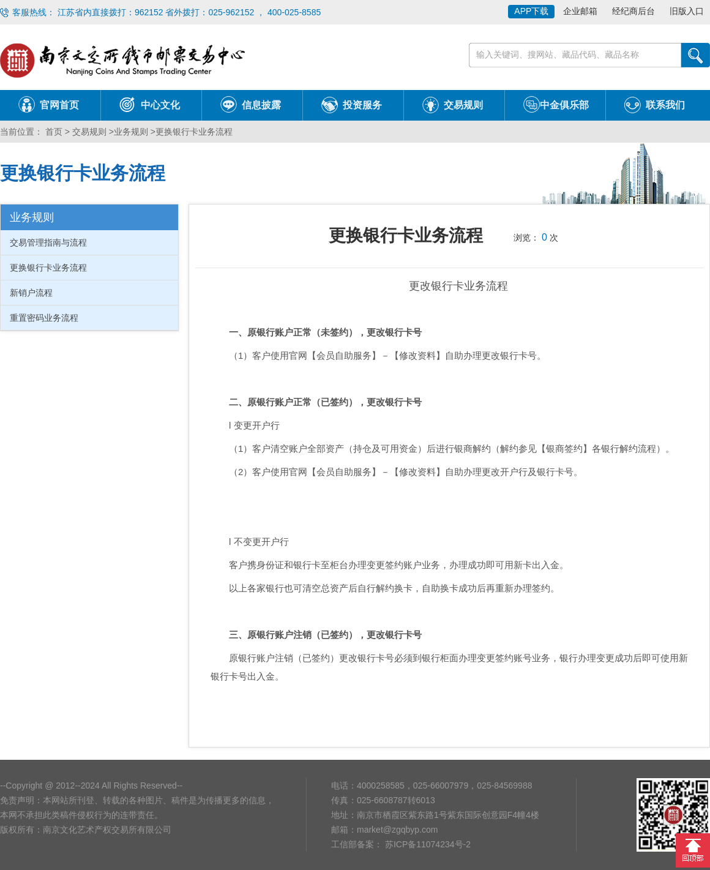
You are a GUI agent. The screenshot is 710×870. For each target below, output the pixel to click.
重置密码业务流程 (44, 318)
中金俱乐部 (564, 105)
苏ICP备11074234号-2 (427, 844)
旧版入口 (687, 11)
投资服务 (362, 105)
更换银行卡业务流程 (194, 132)
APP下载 (531, 11)
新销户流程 (31, 293)
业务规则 (131, 132)
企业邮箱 (580, 11)
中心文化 (160, 105)
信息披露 (261, 105)
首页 (52, 132)
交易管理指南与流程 (48, 242)
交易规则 (463, 105)
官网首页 (59, 105)
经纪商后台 (633, 11)
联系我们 (665, 105)
